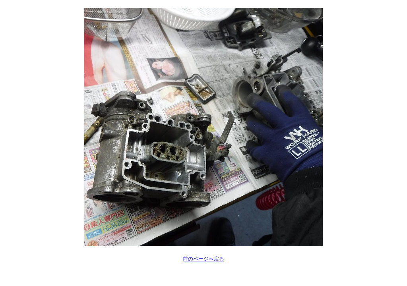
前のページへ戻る (203, 259)
